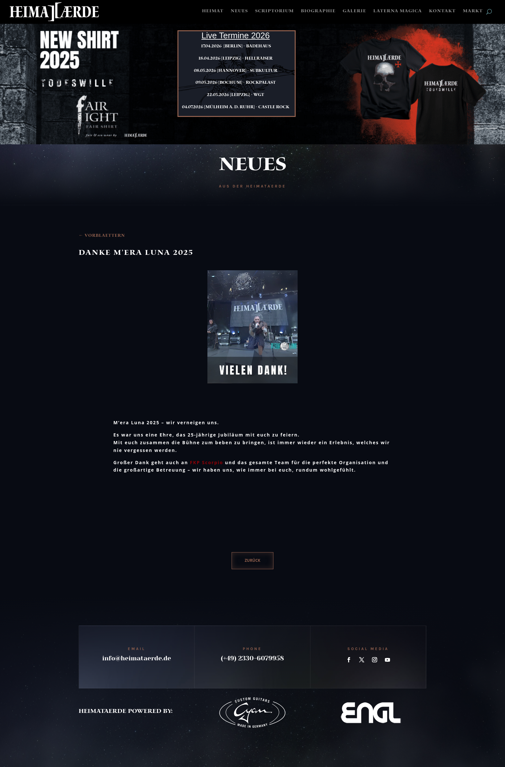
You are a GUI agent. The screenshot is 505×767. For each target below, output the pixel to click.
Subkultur (263, 71)
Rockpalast (261, 83)
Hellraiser (258, 58)
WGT (258, 95)
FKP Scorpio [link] (206, 462)
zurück (253, 560)
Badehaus (258, 46)
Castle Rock (273, 107)
